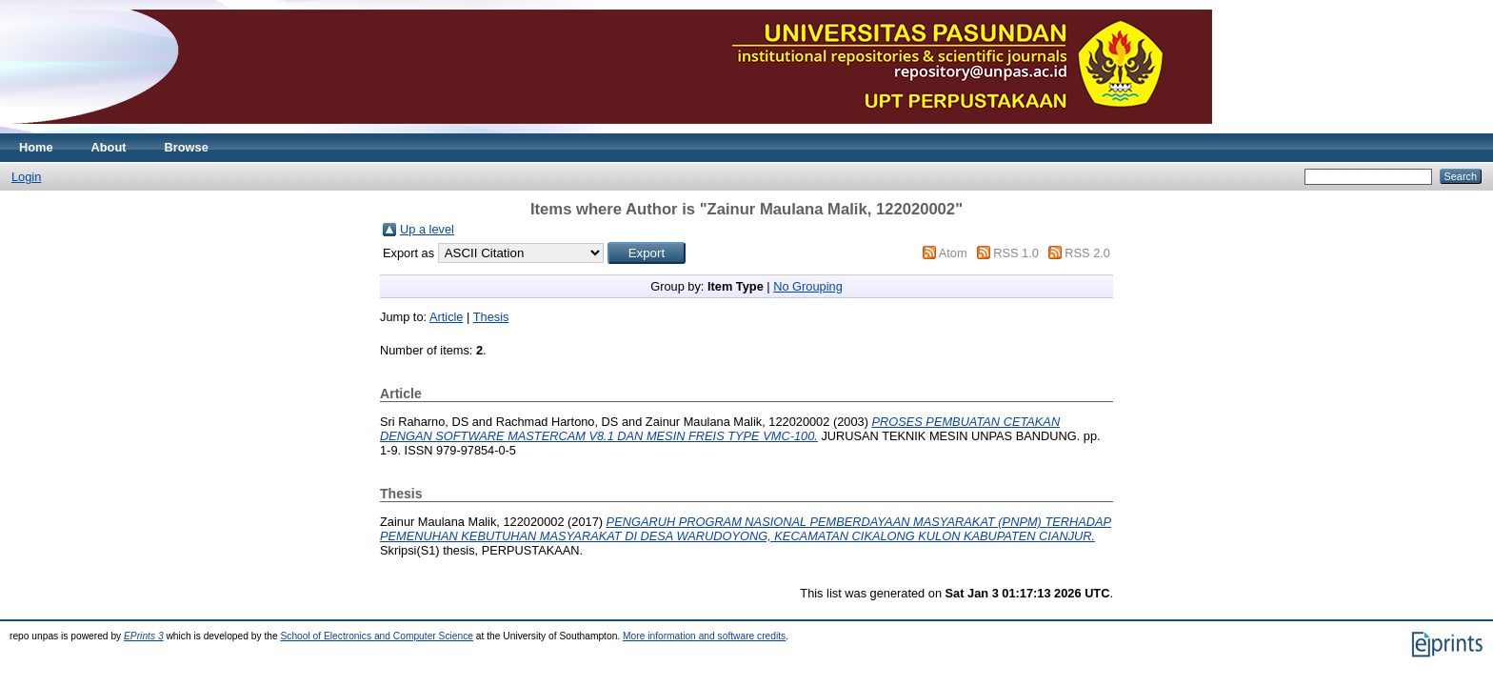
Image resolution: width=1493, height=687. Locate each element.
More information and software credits (704, 636)
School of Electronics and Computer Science (376, 636)
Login (26, 177)
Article (446, 317)
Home (36, 147)
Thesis (491, 317)
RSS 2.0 (1087, 253)
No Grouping (808, 286)
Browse (187, 147)
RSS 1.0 (1016, 253)
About (109, 147)
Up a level (427, 229)
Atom (953, 253)
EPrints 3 (144, 636)
